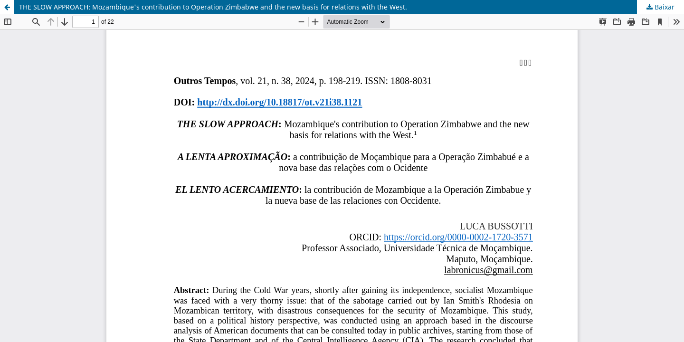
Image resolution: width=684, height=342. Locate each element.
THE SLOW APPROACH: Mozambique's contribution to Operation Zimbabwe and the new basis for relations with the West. (213, 6)
